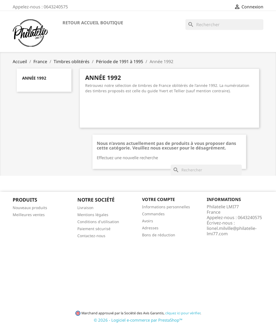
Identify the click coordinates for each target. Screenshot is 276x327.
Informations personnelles (166, 206)
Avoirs (147, 220)
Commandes (153, 213)
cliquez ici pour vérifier (182, 313)
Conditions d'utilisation (98, 221)
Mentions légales (92, 214)
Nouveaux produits (30, 207)
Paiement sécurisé (94, 228)
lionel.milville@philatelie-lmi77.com (232, 231)
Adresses (150, 227)
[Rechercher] (224, 24)
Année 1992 (34, 78)
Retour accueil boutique (93, 23)
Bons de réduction (158, 234)
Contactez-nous (91, 235)
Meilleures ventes (29, 214)
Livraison (85, 207)
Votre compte (158, 199)
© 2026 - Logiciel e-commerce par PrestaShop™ (138, 320)
